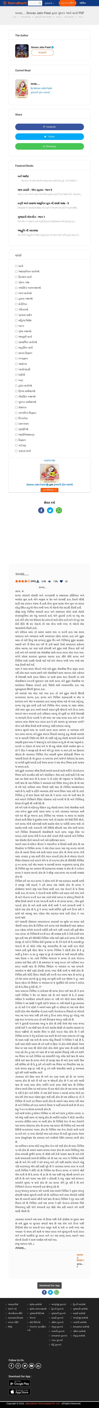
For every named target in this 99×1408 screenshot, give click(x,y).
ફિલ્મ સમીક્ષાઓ (26, 391)
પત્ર (20, 380)
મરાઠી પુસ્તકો (57, 1318)
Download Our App (49, 1285)
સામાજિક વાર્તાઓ (27, 342)
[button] (39, 3)
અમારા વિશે (13, 1304)
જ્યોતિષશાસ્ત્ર (26, 434)
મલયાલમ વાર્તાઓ (81, 1326)
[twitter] (25, 1365)
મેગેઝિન (22, 304)
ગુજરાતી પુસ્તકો (58, 1313)
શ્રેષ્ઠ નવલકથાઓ (38, 1309)
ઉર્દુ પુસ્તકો (56, 1344)
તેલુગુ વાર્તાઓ (79, 1335)
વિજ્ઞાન (22, 440)
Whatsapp (49, 146)
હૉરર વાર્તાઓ (25, 385)
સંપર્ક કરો (12, 1309)
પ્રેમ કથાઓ (24, 331)
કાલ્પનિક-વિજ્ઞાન (27, 412)
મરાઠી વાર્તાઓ (79, 1313)
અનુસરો (42, 52)
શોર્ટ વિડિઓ (35, 1322)
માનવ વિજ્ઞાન (25, 353)
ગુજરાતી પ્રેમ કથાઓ (40, 92)
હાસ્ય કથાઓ (25, 298)
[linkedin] (38, 1365)
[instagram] (18, 1365)
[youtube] (31, 1365)
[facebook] (11, 1365)
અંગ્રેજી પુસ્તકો (58, 1304)
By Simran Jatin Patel (41, 88)
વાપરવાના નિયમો (16, 1318)
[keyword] (35, 3)
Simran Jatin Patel (42, 47)
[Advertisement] (49, 541)
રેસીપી (21, 374)
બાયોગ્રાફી (24, 369)
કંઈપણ (22, 445)
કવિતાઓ (23, 309)
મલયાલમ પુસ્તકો (59, 1335)
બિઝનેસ (23, 418)
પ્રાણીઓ (23, 429)
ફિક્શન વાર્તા (25, 276)
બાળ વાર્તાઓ (25, 293)
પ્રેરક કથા (23, 282)
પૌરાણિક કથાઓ (26, 396)
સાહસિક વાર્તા (25, 347)
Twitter (49, 136)
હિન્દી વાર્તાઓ (79, 1304)
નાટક (21, 325)
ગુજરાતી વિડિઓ (37, 1313)
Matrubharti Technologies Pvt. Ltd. (43, 1403)
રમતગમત (23, 423)
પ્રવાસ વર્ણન (25, 314)
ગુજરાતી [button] (49, 3)
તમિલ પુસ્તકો (57, 1322)
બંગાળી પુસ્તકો (58, 1331)
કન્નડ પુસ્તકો (57, 1340)
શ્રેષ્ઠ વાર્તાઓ (36, 1304)
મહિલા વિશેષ (24, 320)
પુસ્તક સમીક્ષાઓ (27, 401)
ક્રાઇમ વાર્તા (24, 450)
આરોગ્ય (22, 363)
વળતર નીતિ (13, 1322)
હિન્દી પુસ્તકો (57, 1309)
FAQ (10, 1326)
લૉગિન (83, 3)
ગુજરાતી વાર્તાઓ (80, 1309)
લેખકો (33, 1318)
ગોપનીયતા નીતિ (15, 1313)
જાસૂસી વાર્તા (25, 336)
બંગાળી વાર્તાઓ (79, 1322)
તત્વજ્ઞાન (23, 358)
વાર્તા (20, 266)
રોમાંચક (22, 407)
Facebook (49, 127)
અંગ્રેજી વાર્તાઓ (80, 1318)
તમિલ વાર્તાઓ (79, 1331)
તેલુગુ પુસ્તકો (57, 1326)
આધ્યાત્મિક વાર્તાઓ (28, 271)
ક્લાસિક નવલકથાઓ (29, 287)
